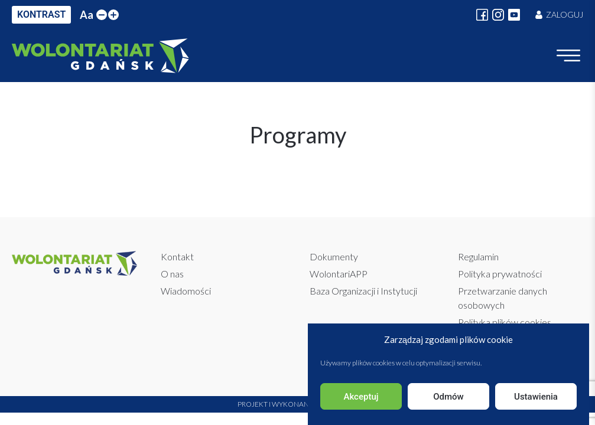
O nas (172, 273)
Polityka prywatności (500, 273)
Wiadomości (186, 290)
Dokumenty (334, 256)
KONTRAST (41, 14)
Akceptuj (360, 396)
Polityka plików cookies (504, 322)
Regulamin (478, 256)
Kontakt (177, 256)
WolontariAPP (339, 273)
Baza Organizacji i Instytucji (363, 290)
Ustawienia (536, 396)
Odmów (448, 396)
